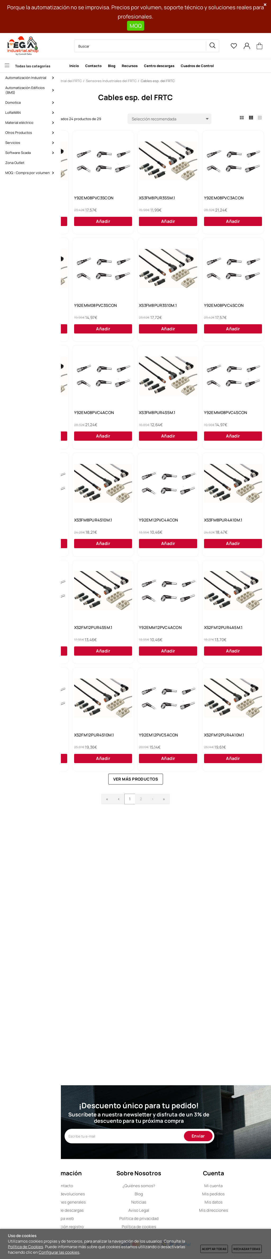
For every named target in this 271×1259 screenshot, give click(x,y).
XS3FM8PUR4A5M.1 (90, 200)
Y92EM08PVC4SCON (159, 425)
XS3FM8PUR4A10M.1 (91, 763)
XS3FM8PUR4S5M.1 (158, 538)
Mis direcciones (234, 1210)
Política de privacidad (166, 1218)
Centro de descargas (97, 1210)
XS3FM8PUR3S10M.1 (91, 425)
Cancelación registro (97, 1226)
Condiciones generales (97, 1202)
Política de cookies (166, 1226)
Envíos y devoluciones (97, 1194)
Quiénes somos (165, 1185)
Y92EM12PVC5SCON (226, 875)
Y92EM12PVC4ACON (226, 650)
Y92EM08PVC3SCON (159, 200)
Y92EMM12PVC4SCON (161, 763)
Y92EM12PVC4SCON (91, 650)
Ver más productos (167, 1034)
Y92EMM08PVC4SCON (228, 538)
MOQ (136, 25)
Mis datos (235, 1202)
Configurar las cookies (59, 1252)
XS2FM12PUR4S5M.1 (226, 763)
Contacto (97, 1185)
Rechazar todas (246, 1249)
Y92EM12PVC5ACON (159, 988)
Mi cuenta (234, 1185)
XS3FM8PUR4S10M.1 (159, 650)
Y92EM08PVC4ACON (92, 538)
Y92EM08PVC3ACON (91, 313)
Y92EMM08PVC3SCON (228, 313)
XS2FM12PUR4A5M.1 (159, 875)
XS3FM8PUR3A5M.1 (158, 313)
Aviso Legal (165, 1210)
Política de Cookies (25, 1246)
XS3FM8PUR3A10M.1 (226, 425)
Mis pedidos (234, 1194)
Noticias (165, 1202)
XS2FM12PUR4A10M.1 (227, 988)
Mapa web (97, 1218)
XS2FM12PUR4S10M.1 (92, 988)
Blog (166, 1194)
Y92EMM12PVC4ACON (93, 875)
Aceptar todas (214, 1249)
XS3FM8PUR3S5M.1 (225, 200)
